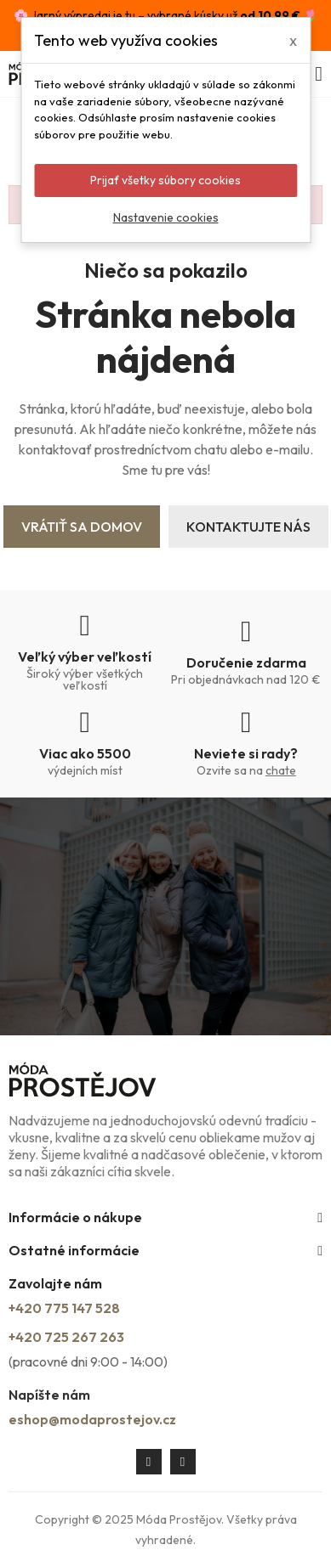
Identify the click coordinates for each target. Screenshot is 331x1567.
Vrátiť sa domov (81, 526)
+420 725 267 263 (66, 1336)
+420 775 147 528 (64, 1307)
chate (280, 770)
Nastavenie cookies (166, 217)
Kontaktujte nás (248, 526)
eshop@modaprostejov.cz (92, 1419)
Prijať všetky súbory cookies (165, 180)
